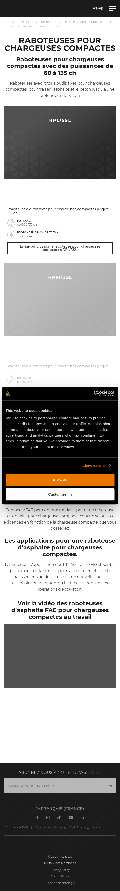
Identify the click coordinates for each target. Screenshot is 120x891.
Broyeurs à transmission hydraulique (87, 22)
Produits (27, 22)
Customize (60, 494)
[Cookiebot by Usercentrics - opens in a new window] (93, 393)
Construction (48, 22)
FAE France (10, 22)
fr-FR (98, 8)
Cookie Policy (60, 876)
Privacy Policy (60, 870)
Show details (93, 466)
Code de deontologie (60, 883)
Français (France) (60, 808)
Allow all (60, 480)
